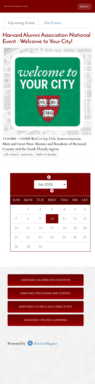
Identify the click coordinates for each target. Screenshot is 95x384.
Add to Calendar (46, 154)
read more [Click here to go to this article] (27, 154)
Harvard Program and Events (46, 293)
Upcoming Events (21, 22)
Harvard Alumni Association (45, 280)
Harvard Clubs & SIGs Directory (45, 307)
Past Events (52, 22)
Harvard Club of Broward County (16, 6)
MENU (85, 6)
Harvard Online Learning (45, 320)
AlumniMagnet (42, 343)
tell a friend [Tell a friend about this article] (11, 154)
